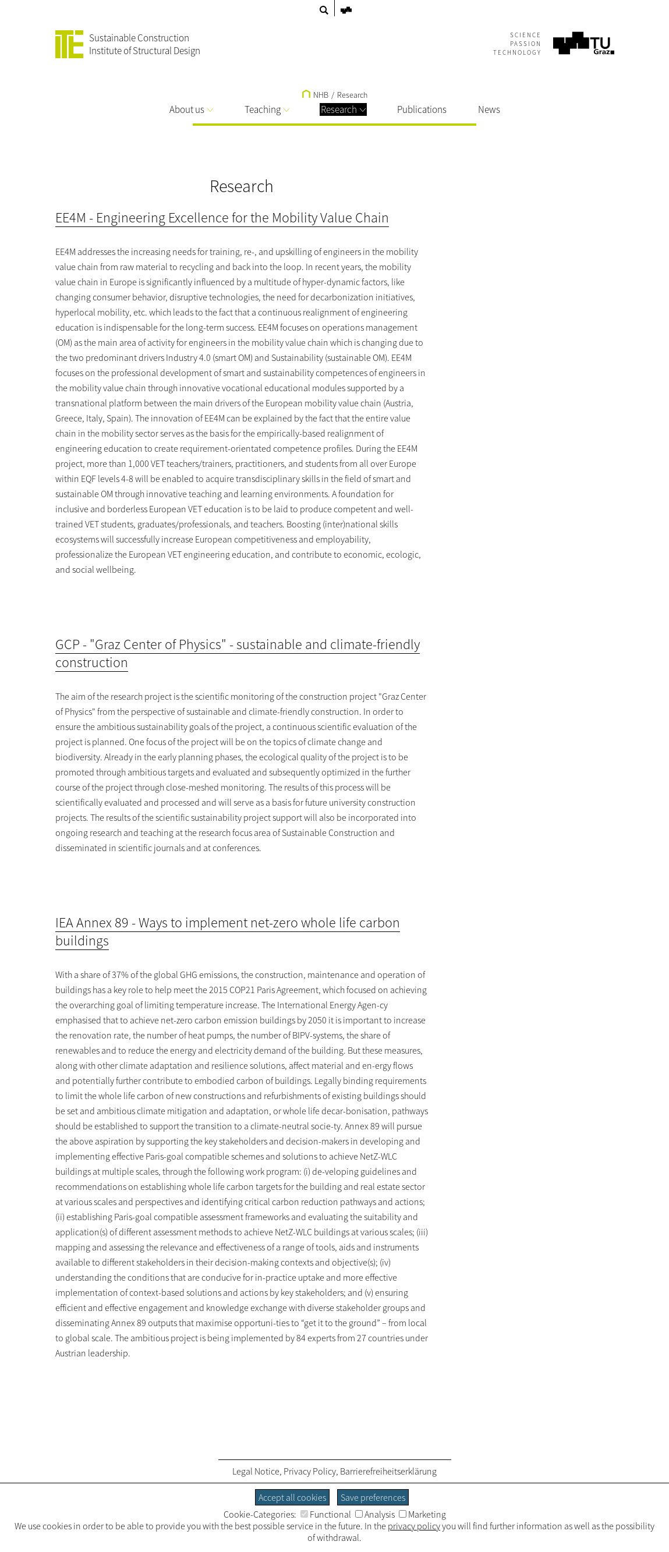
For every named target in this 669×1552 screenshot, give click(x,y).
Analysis (375, 1514)
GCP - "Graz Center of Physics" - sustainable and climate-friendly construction (237, 653)
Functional (325, 1514)
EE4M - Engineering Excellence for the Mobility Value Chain (222, 217)
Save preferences (373, 1497)
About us (191, 109)
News (489, 109)
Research (343, 109)
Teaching (267, 109)
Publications (422, 109)
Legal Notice (255, 1471)
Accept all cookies (292, 1497)
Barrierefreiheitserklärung (388, 1471)
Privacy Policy (310, 1471)
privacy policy (414, 1526)
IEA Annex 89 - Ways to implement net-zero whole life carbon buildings (227, 931)
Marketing (422, 1514)
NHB (315, 95)
